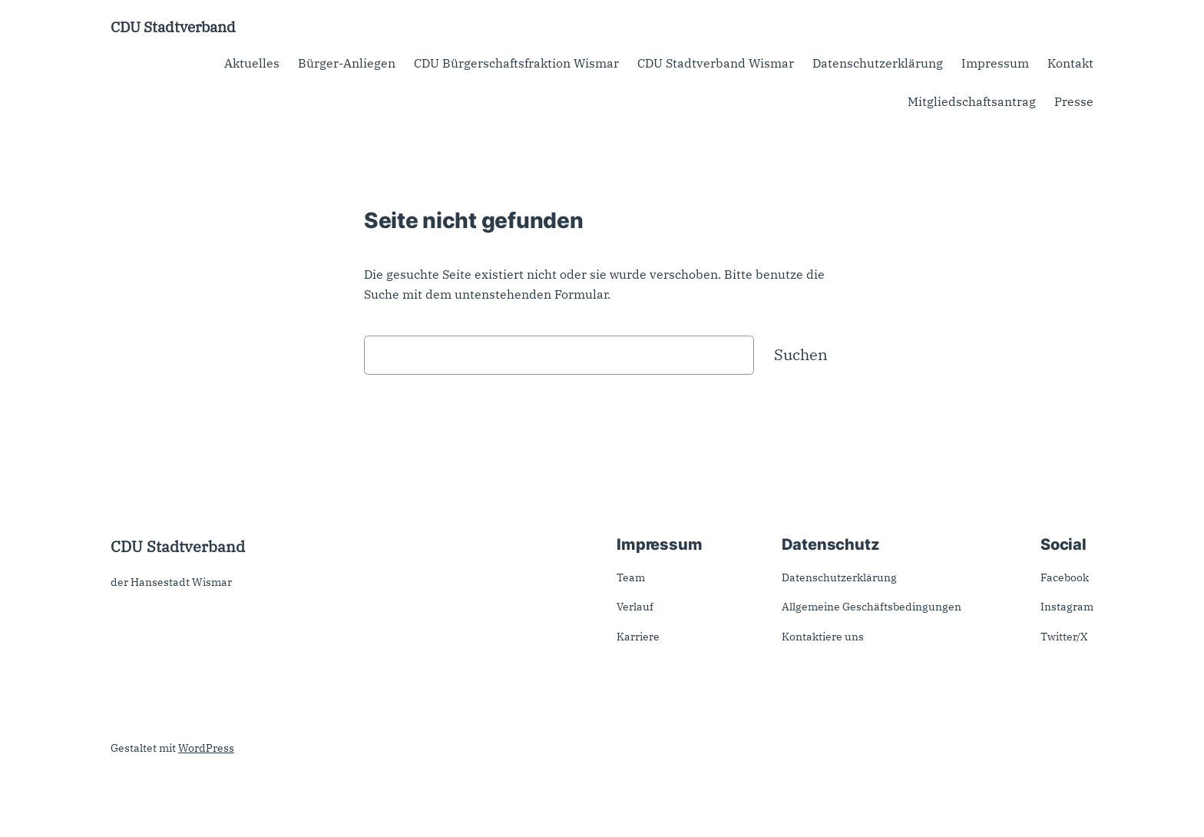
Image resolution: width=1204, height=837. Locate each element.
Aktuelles (252, 63)
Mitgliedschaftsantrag (972, 101)
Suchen (801, 354)
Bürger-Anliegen (346, 63)
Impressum (995, 63)
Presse (1073, 101)
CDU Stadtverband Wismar (715, 63)
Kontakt (1070, 63)
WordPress (206, 748)
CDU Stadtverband (173, 26)
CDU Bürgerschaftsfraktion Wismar (516, 63)
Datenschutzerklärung (877, 63)
